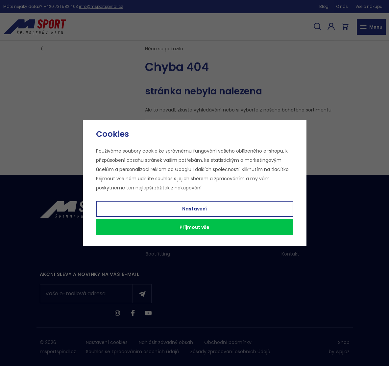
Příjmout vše (194, 227)
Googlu (183, 169)
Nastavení (194, 209)
